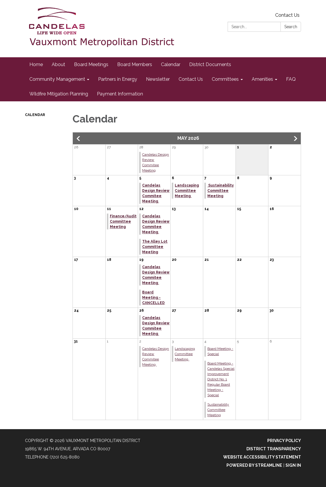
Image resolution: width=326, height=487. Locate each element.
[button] (79, 139)
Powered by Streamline (254, 465)
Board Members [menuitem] (134, 64)
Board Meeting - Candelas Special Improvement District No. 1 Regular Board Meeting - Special (220, 379)
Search (290, 26)
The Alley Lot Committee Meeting (154, 246)
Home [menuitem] (36, 64)
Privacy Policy (284, 440)
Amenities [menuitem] (262, 79)
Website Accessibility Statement (262, 457)
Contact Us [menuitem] (191, 79)
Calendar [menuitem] (170, 64)
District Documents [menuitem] (210, 64)
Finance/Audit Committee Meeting (123, 221)
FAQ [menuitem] (291, 79)
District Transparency (273, 448)
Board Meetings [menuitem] (91, 64)
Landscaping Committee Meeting (187, 190)
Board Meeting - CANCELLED (153, 297)
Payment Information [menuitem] (120, 94)
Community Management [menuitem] (57, 79)
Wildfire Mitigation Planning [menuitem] (58, 94)
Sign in (293, 465)
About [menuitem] (58, 64)
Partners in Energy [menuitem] (117, 79)
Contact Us (287, 15)
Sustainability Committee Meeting (220, 190)
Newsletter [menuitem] (158, 79)
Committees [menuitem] (225, 79)
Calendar (35, 115)
